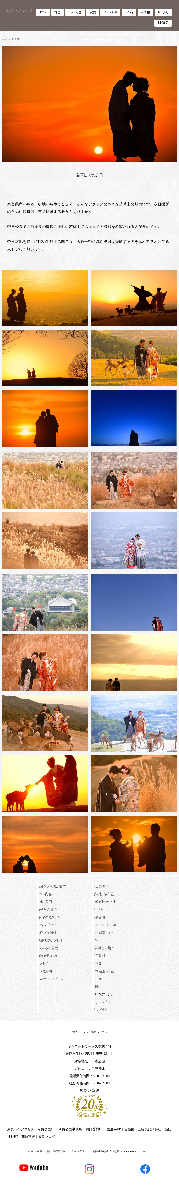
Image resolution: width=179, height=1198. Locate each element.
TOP (43, 12)
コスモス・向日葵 (104, 925)
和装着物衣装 (47, 956)
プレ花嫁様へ (46, 971)
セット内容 (75, 12)
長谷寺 (97, 963)
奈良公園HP (46, 1129)
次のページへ (99, 1032)
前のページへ (80, 1032)
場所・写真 (111, 12)
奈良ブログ (46, 1136)
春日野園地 (100, 886)
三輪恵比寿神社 (104, 902)
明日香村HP (94, 1129)
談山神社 (98, 909)
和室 (95, 940)
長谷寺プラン (46, 925)
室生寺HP (114, 1129)
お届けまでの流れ (50, 940)
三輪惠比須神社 (149, 1129)
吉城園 (129, 1129)
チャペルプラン (102, 1002)
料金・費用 (44, 902)
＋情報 (145, 12)
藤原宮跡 (98, 917)
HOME (6, 39)
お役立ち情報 (47, 932)
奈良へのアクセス (20, 1129)
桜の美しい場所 (103, 948)
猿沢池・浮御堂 (103, 894)
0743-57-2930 (89, 1090)
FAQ (129, 12)
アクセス (43, 963)
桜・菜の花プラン (49, 917)
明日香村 (98, 956)
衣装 (93, 12)
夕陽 (95, 986)
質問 (163, 22)
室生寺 (97, 979)
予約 (163, 12)
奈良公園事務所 (70, 1129)
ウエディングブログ (50, 979)
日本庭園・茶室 (103, 932)
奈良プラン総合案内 (51, 886)
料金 (57, 12)
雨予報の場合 (47, 909)
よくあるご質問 (47, 948)
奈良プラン (99, 1010)
